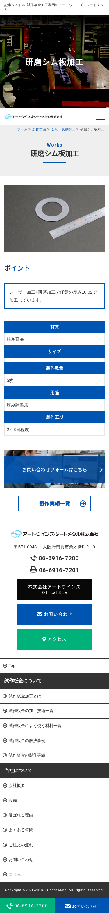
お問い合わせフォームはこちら (54, 469)
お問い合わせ (55, 614)
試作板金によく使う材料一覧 (35, 725)
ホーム (22, 129)
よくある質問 (21, 830)
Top (12, 665)
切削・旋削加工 (63, 129)
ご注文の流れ (21, 845)
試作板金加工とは (25, 696)
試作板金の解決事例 (27, 740)
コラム (15, 874)
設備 (13, 800)
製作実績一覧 (54, 503)
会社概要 (17, 785)
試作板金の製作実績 (27, 755)
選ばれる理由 (21, 815)
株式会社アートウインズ (54, 589)
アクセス (54, 639)
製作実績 (39, 129)
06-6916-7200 (54, 558)
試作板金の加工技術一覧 (31, 710)
